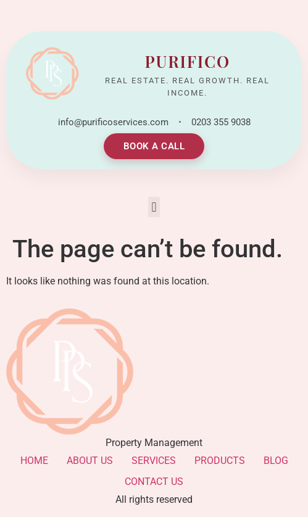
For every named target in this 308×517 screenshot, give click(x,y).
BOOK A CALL (154, 146)
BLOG (276, 460)
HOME (34, 460)
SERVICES (153, 460)
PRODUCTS (219, 460)
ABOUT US (90, 460)
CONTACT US (154, 481)
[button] (154, 207)
